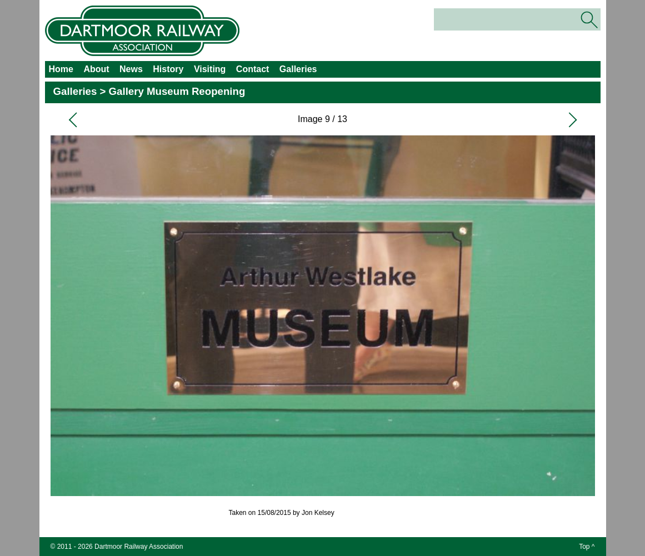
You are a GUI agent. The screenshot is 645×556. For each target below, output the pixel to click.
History (168, 69)
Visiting (210, 69)
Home (61, 69)
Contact (252, 69)
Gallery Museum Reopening (177, 91)
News (131, 69)
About (96, 69)
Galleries (298, 69)
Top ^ (586, 546)
